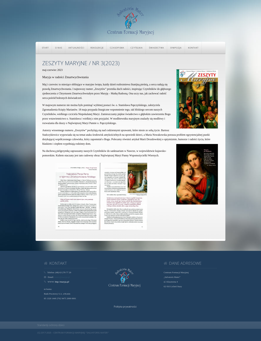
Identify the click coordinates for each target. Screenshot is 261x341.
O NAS (58, 47)
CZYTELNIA (136, 47)
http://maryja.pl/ (62, 281)
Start (45, 47)
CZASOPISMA (117, 47)
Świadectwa (156, 47)
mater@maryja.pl (62, 277)
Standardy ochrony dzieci (50, 325)
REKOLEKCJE (97, 47)
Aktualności (76, 47)
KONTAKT (193, 47)
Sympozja (176, 47)
